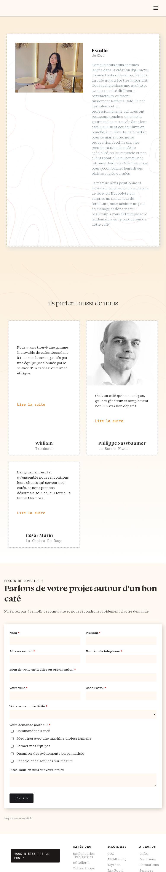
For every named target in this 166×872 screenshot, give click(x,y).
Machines (147, 859)
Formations (149, 865)
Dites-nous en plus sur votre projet (37, 770)
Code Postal (101, 688)
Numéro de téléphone (109, 651)
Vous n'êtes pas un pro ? (31, 856)
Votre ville (23, 688)
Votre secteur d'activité (33, 706)
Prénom (98, 633)
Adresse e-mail (27, 651)
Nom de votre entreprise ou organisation (47, 669)
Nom (19, 633)
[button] (156, 8)
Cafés (143, 853)
